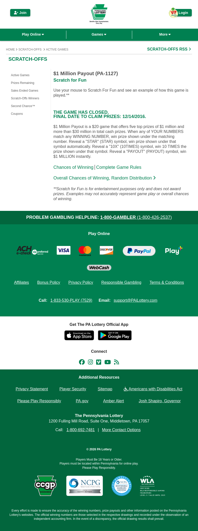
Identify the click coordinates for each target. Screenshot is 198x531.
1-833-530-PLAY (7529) (71, 300)
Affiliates (21, 282)
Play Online (33, 34)
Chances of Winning (73, 167)
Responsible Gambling (121, 282)
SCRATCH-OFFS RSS (169, 49)
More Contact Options (121, 430)
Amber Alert (113, 401)
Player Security (72, 389)
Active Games (57, 49)
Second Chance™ (23, 106)
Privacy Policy (80, 282)
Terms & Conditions (167, 282)
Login (181, 13)
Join (20, 13)
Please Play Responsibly (39, 401)
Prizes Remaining (22, 83)
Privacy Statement (32, 389)
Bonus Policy (48, 282)
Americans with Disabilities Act (153, 389)
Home (10, 49)
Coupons (17, 114)
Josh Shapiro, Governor (160, 401)
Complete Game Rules (118, 167)
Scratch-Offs (29, 49)
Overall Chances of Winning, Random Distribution (105, 178)
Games (99, 34)
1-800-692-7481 (80, 430)
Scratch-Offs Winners (25, 98)
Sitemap (105, 389)
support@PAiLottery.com (136, 300)
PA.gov (82, 401)
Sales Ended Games (24, 90)
